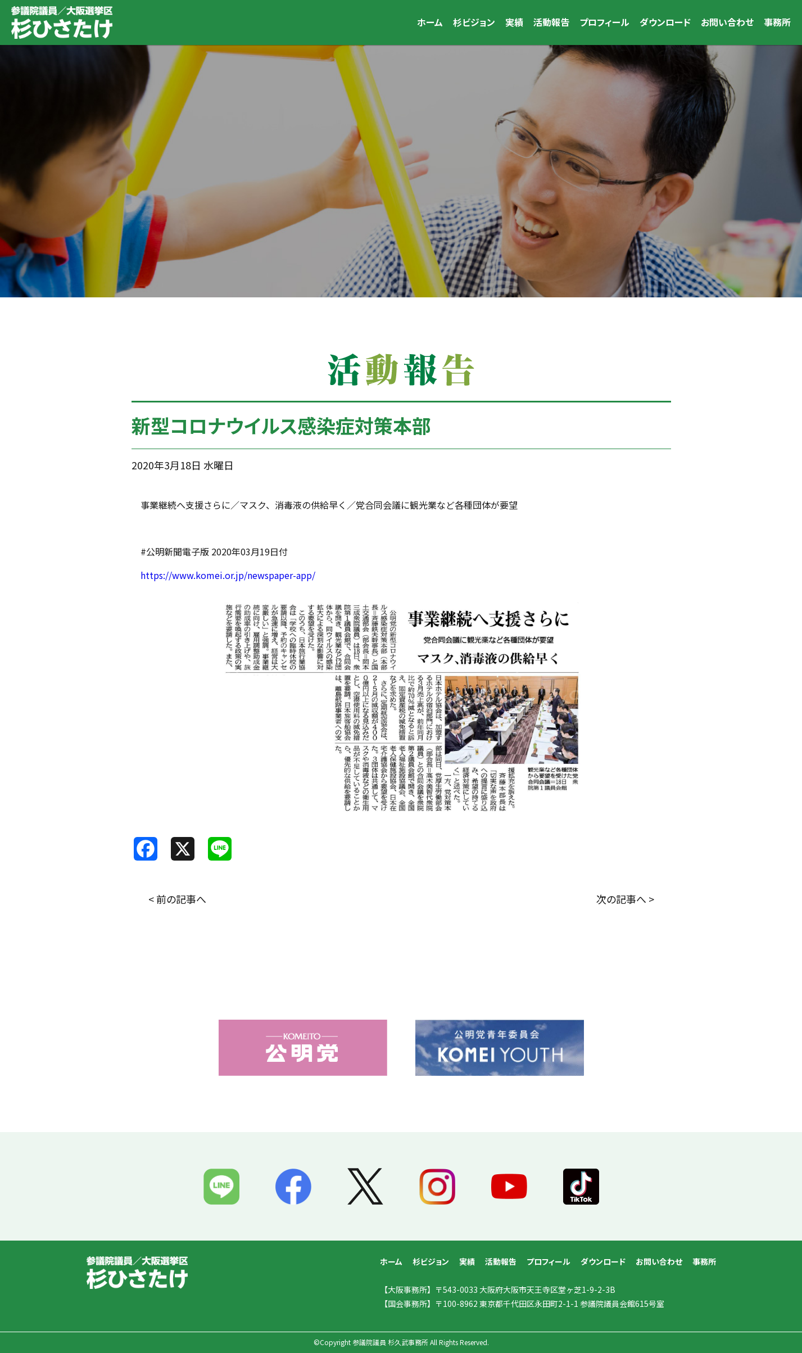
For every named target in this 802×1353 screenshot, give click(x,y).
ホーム (430, 22)
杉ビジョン (474, 22)
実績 (514, 22)
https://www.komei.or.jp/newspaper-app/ (228, 575)
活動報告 (551, 22)
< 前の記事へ (177, 899)
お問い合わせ (727, 22)
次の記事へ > (625, 899)
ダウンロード (665, 22)
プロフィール (604, 22)
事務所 (777, 22)
